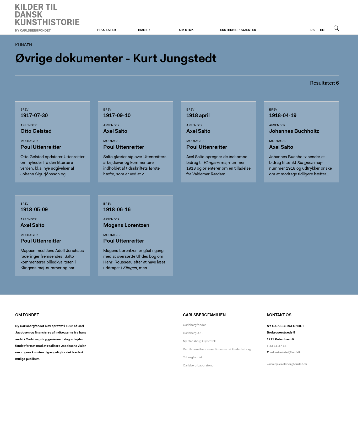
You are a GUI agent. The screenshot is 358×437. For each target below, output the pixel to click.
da (312, 30)
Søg (336, 27)
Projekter (106, 30)
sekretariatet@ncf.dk (285, 352)
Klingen (47, 17)
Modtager (29, 141)
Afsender (28, 125)
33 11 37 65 (277, 346)
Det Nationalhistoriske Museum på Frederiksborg (217, 349)
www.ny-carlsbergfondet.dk (287, 364)
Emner (144, 30)
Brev (24, 109)
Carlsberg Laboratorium (199, 365)
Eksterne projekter (238, 30)
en (322, 30)
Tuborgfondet (192, 357)
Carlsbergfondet (194, 325)
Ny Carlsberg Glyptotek (199, 341)
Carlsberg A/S (193, 333)
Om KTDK (186, 30)
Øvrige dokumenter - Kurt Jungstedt (115, 59)
